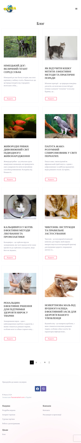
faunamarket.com (17, 397)
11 (44, 362)
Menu (76, 8)
